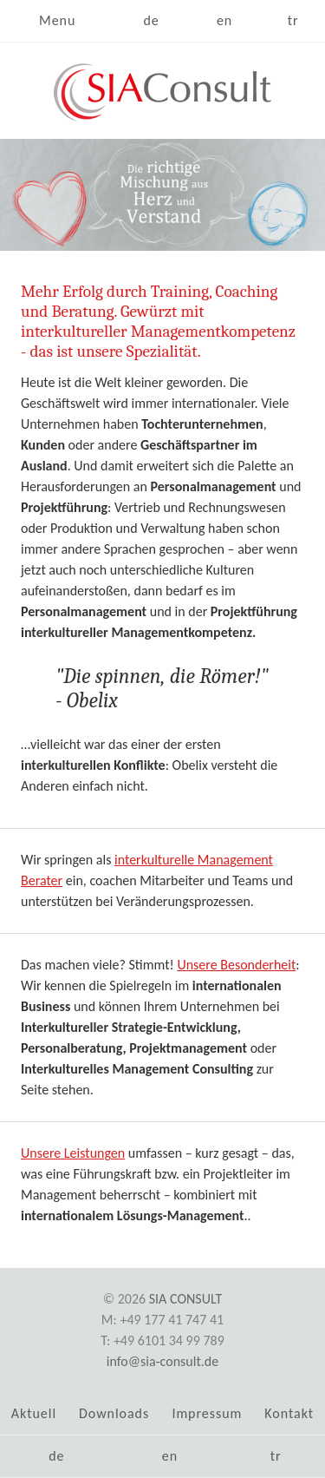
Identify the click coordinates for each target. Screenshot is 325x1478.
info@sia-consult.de (162, 1361)
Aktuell (33, 1413)
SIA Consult (186, 1299)
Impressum (207, 1413)
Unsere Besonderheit (236, 964)
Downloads (114, 1413)
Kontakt (289, 1413)
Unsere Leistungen (73, 1153)
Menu (57, 20)
